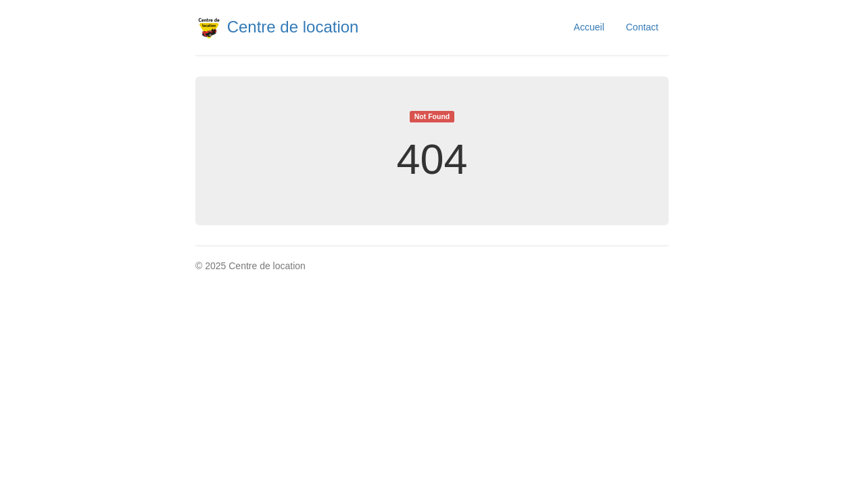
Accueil (589, 27)
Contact (642, 27)
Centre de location (276, 27)
